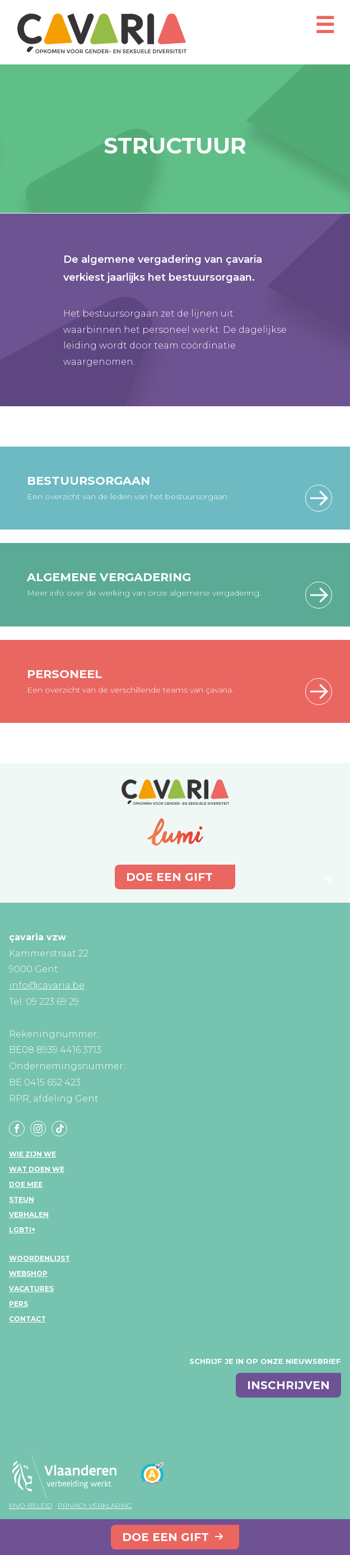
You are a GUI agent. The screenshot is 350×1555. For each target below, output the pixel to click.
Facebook (17, 1128)
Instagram (38, 1128)
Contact (27, 1319)
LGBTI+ (22, 1230)
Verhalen (29, 1214)
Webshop (28, 1273)
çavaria (101, 33)
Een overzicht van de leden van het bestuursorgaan (127, 496)
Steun (21, 1199)
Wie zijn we (32, 1154)
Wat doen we (36, 1169)
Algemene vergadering (109, 577)
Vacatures (31, 1288)
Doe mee (26, 1184)
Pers (18, 1303)
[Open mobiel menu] (325, 30)
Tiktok (59, 1128)
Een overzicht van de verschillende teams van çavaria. (130, 690)
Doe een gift (165, 1537)
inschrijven (288, 1385)
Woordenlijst (39, 1258)
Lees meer (318, 498)
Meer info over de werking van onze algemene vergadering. (144, 593)
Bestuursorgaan (88, 481)
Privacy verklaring (95, 1505)
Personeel (64, 674)
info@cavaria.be (47, 985)
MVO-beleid (30, 1505)
